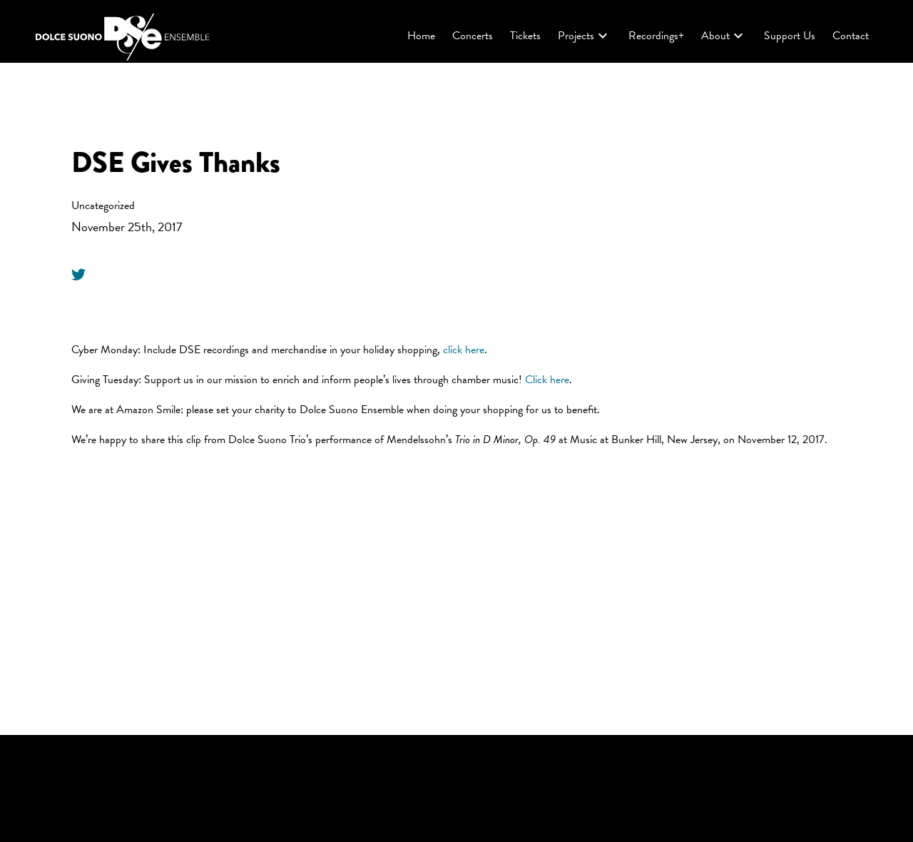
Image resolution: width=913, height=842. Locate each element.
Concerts (472, 35)
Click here (547, 379)
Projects (584, 35)
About (724, 35)
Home (421, 35)
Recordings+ (656, 35)
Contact (850, 35)
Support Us (789, 35)
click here (463, 349)
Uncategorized (103, 205)
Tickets (525, 35)
